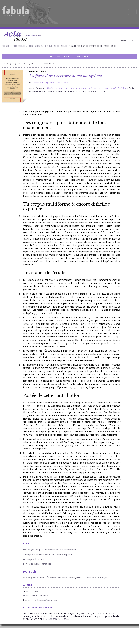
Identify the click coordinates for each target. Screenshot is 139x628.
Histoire (80, 577)
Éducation (51, 577)
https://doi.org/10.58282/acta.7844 (51, 82)
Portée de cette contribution (52, 395)
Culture (42, 577)
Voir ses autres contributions (36, 595)
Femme (71, 577)
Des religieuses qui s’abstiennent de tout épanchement (64, 125)
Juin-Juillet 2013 (37, 45)
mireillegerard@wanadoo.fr (45, 599)
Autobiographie (30, 577)
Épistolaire (62, 577)
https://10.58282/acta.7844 (56, 619)
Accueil (5, 45)
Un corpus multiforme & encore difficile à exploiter (66, 206)
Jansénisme (90, 577)
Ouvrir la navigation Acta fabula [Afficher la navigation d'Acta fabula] (69, 56)
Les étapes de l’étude (44, 272)
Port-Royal (102, 577)
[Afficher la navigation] (132, 12)
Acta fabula (19, 45)
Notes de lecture (58, 45)
